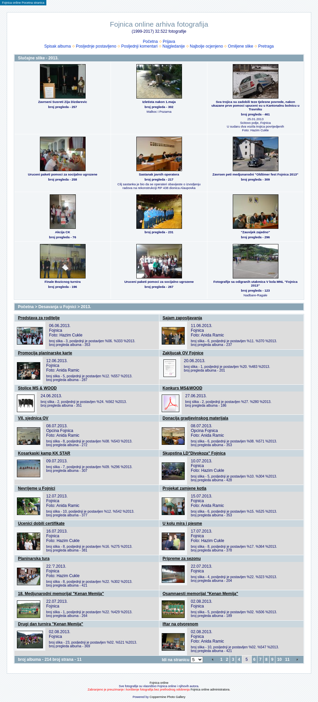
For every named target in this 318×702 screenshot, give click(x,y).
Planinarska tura (33, 558)
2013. (86, 306)
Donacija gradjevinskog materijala (195, 418)
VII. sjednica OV (33, 418)
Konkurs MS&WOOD (182, 388)
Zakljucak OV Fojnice (183, 353)
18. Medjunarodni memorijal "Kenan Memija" (61, 593)
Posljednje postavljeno (96, 46)
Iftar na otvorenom (180, 624)
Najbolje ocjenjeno (206, 46)
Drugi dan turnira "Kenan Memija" (50, 624)
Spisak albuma (57, 46)
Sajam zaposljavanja (182, 318)
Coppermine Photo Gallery (167, 697)
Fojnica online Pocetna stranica (23, 2)
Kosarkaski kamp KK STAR (44, 453)
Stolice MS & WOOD (37, 388)
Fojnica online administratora (209, 689)
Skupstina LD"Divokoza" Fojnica (194, 453)
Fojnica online (159, 682)
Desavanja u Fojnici (57, 306)
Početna (150, 41)
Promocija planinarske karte (45, 353)
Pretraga (266, 46)
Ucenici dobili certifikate (41, 523)
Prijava (169, 41)
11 (287, 659)
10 (279, 659)
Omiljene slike (240, 46)
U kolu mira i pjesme (182, 523)
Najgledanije (173, 46)
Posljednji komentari (139, 46)
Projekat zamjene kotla (184, 488)
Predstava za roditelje (39, 318)
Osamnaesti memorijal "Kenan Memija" (200, 593)
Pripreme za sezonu (182, 558)
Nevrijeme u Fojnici (36, 488)
